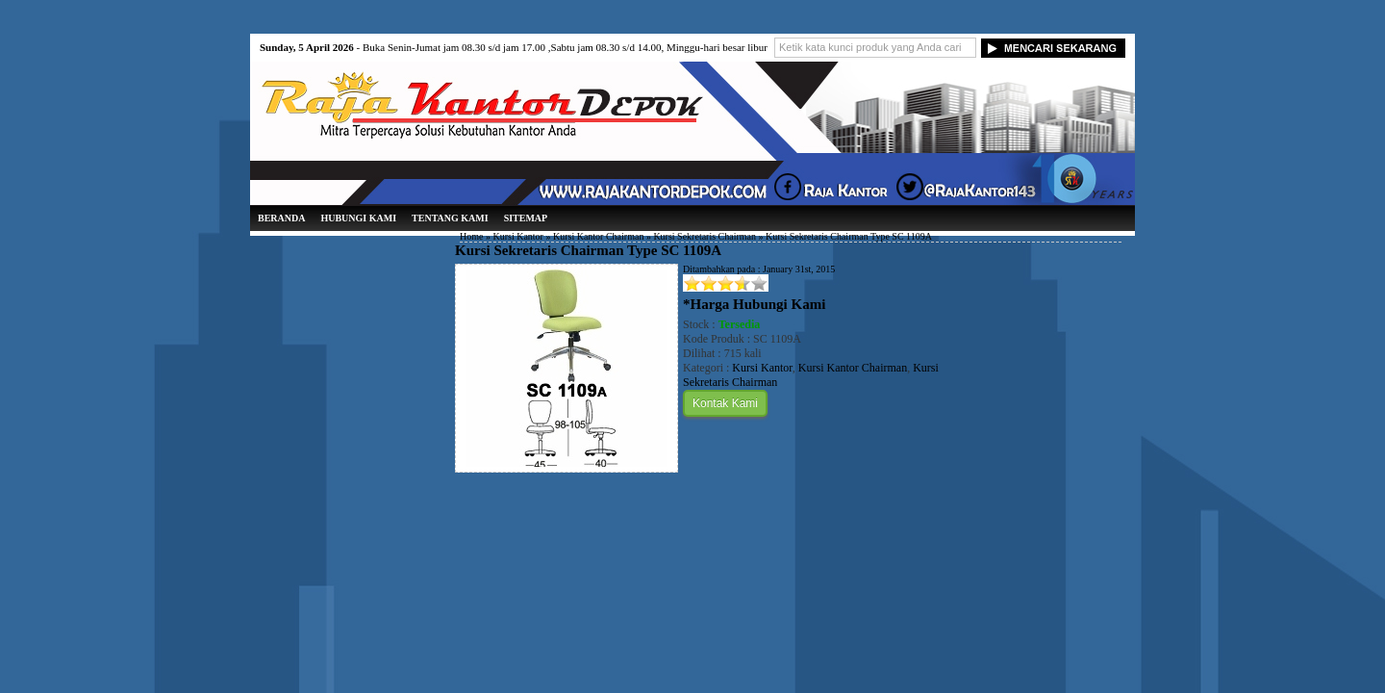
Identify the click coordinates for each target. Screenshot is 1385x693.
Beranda (281, 218)
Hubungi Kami (358, 218)
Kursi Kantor (517, 236)
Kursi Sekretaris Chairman (704, 236)
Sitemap (526, 218)
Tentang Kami (450, 218)
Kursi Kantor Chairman (598, 236)
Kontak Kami (725, 403)
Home (471, 236)
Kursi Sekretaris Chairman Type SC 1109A (588, 250)
